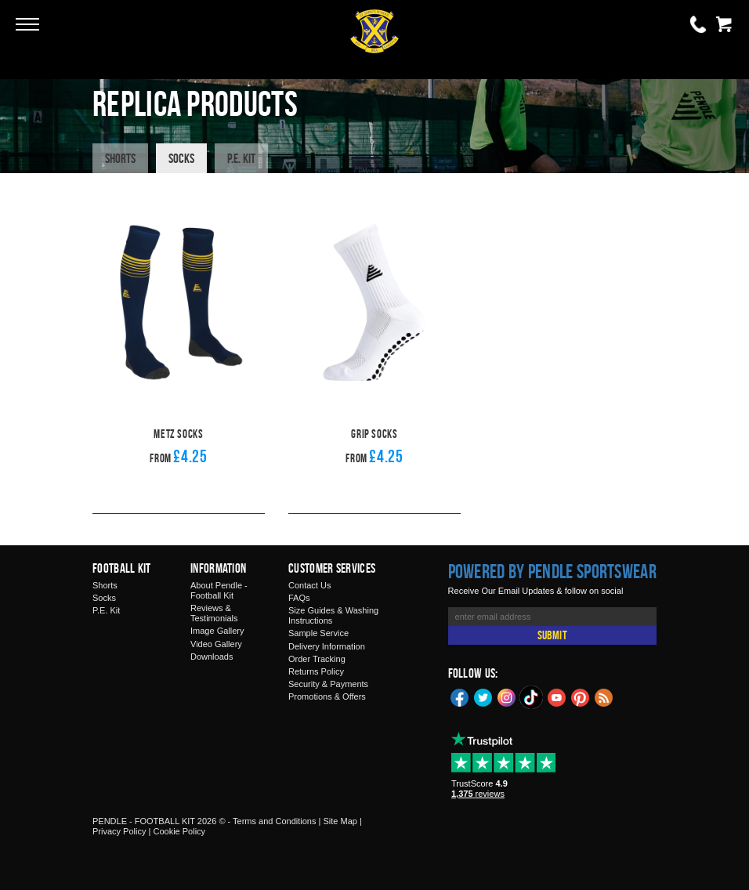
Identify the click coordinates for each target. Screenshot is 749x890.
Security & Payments (328, 684)
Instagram (507, 696)
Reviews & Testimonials (214, 613)
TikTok (532, 697)
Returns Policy (316, 671)
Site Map (339, 821)
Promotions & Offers (327, 696)
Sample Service (318, 633)
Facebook (460, 696)
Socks (181, 158)
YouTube (557, 696)
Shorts (120, 158)
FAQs (299, 597)
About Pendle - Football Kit (219, 590)
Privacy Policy (119, 831)
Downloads (211, 656)
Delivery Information (326, 646)
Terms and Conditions (274, 821)
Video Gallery (216, 644)
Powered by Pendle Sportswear (552, 571)
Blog (604, 696)
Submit (552, 635)
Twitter (483, 696)
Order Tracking (317, 659)
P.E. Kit (241, 158)
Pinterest (580, 696)
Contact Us (309, 585)
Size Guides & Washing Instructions (333, 615)
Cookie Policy (179, 831)
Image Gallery (217, 630)
